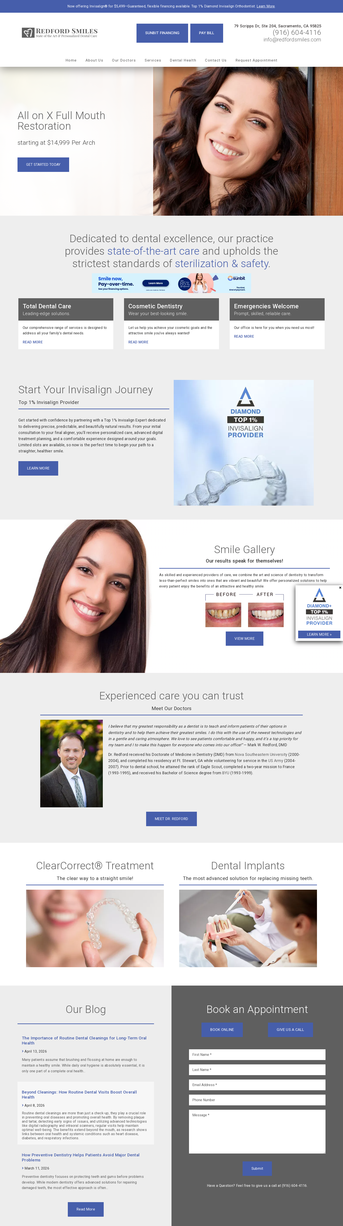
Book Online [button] (222, 1029)
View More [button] (244, 638)
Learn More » (319, 634)
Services (153, 60)
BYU (225, 773)
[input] (257, 1054)
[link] (60, 33)
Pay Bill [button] (206, 33)
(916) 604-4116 (297, 32)
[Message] (257, 1132)
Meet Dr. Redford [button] (171, 819)
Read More (86, 1209)
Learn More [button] (38, 468)
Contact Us (216, 60)
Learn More (266, 6)
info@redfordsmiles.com (292, 40)
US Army (275, 761)
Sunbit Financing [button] (162, 33)
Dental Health (183, 60)
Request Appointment (257, 60)
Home (71, 60)
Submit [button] (257, 1168)
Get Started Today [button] (43, 164)
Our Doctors (124, 60)
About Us (94, 60)
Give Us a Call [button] (290, 1029)
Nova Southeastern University (261, 754)
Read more (33, 342)
